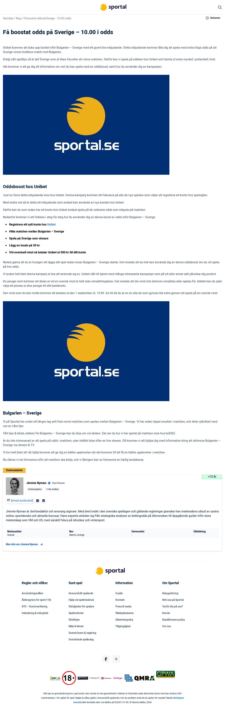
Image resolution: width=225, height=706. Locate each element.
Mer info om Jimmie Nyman (25, 544)
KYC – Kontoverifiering (34, 606)
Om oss (166, 626)
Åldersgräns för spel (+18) (36, 600)
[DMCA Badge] (55, 678)
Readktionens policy (173, 620)
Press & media (123, 606)
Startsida (8, 18)
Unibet (51, 224)
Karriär (166, 613)
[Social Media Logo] (106, 659)
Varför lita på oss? (172, 606)
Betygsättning (170, 593)
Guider (119, 593)
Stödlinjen (74, 620)
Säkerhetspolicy (124, 620)
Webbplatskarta (124, 613)
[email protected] (22, 500)
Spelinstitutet (76, 613)
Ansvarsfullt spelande (81, 593)
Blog (18, 18)
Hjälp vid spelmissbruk (81, 600)
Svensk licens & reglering (82, 633)
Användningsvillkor (32, 593)
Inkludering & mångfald (35, 613)
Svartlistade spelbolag (81, 639)
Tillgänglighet (123, 626)
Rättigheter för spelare (81, 606)
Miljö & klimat (76, 626)
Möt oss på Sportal (173, 600)
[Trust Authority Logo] (83, 678)
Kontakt (120, 600)
